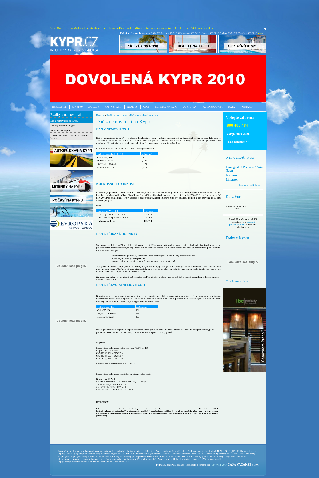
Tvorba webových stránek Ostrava (152, 453)
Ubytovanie (80, 456)
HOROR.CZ (128, 453)
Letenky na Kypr (166, 106)
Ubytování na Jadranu (68, 459)
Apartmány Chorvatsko (180, 456)
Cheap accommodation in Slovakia (150, 456)
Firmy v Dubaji (172, 459)
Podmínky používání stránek (170, 464)
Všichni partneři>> (212, 459)
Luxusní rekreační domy (92, 459)
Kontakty (247, 106)
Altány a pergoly (73, 453)
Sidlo (205, 456)
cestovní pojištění (80, 461)
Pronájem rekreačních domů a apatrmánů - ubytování (99, 451)
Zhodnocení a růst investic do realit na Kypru (69, 136)
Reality (132, 106)
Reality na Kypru (169, 451)
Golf (146, 106)
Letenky (197, 456)
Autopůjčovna (213, 106)
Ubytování (190, 106)
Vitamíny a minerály (191, 459)
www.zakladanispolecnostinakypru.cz (101, 453)
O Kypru (77, 106)
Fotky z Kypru (237, 238)
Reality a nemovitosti (65, 114)
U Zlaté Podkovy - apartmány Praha (197, 451)
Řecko (234, 453)
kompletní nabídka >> (250, 185)
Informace (59, 106)
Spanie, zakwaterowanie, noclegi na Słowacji (109, 456)
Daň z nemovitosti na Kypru (64, 120)
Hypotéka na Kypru (60, 130)
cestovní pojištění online (242, 223)
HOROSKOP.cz (151, 451)
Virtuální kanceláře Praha (150, 459)
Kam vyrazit (113, 106)
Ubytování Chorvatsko (236, 456)
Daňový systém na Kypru (62, 125)
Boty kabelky (216, 456)
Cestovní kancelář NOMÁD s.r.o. (187, 453)
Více (260, 33)
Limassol (232, 179)
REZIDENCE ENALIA (227, 451)
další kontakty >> (238, 141)
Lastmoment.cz (134, 451)
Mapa (231, 106)
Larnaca (231, 175)
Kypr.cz (100, 115)
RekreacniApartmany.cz (217, 453)
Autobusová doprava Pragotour (121, 459)
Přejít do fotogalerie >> (237, 281)
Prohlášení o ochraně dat (198, 464)
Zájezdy (93, 106)
